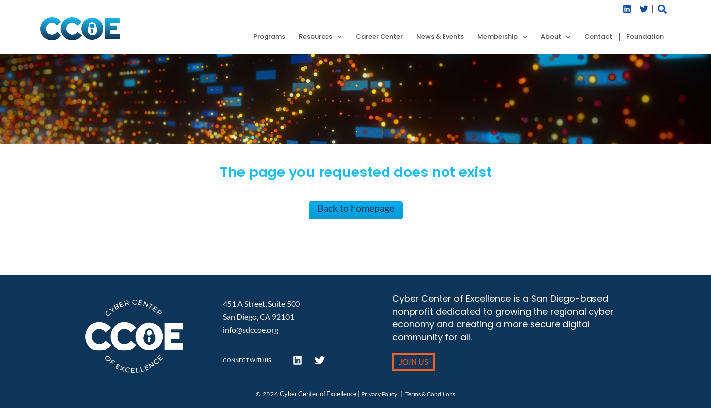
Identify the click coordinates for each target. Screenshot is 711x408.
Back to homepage (355, 208)
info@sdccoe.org (250, 329)
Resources (320, 37)
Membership (502, 37)
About (555, 37)
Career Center (379, 37)
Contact (598, 37)
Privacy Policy (379, 394)
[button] (662, 9)
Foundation (645, 37)
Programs (269, 37)
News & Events (440, 37)
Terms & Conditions (430, 394)
